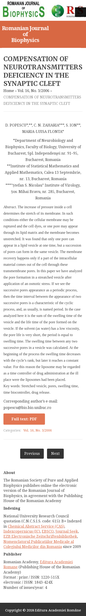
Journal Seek (66, 531)
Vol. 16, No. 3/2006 (33, 91)
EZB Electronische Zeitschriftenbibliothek (40, 536)
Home (8, 91)
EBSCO (48, 531)
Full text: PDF (24, 419)
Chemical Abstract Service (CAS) (36, 526)
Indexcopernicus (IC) (21, 531)
